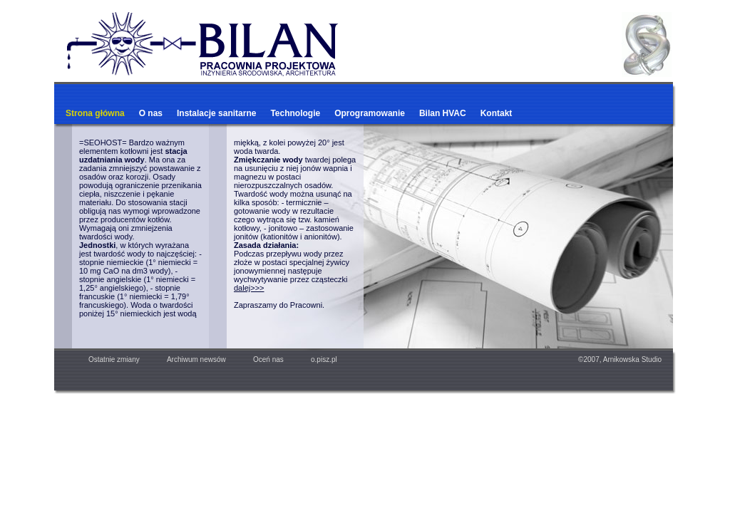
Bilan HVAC (442, 113)
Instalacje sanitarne (216, 113)
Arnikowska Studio (632, 359)
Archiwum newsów (196, 359)
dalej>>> (249, 288)
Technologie (295, 113)
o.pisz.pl (317, 359)
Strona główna (95, 113)
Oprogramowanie (369, 113)
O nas (151, 113)
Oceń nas (262, 359)
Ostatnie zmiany (121, 359)
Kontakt (496, 113)
